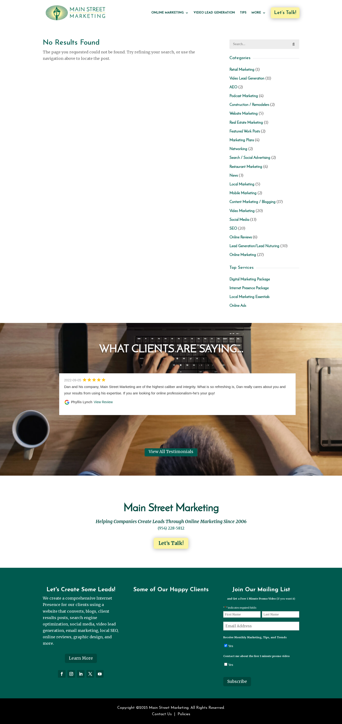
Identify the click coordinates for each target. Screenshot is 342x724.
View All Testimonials (171, 451)
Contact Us (162, 714)
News (233, 176)
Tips (243, 12)
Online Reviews (240, 237)
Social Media (239, 220)
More (256, 12)
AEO (233, 87)
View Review (103, 402)
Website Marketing (243, 114)
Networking (238, 149)
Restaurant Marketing (245, 167)
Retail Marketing (241, 70)
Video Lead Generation (214, 12)
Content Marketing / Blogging (252, 202)
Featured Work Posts (244, 131)
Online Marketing (167, 12)
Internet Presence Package (249, 288)
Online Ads (237, 306)
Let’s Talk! (285, 12)
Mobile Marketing (242, 193)
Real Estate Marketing (246, 123)
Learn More (81, 658)
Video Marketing (242, 211)
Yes (230, 646)
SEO (233, 229)
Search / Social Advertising (249, 158)
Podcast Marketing (243, 96)
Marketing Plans (241, 140)
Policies (184, 714)
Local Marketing (241, 184)
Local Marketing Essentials (249, 297)
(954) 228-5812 (171, 528)
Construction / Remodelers (249, 105)
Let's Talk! (171, 543)
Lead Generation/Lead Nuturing (254, 246)
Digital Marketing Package (249, 279)
